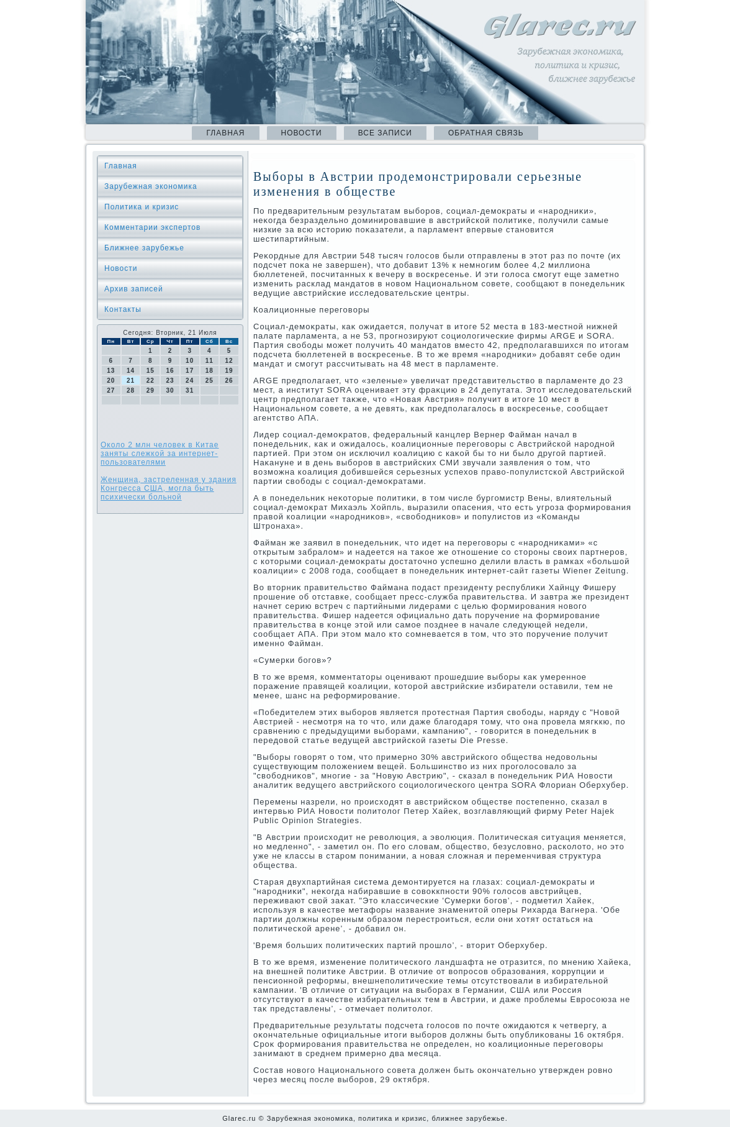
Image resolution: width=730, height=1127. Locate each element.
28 (131, 390)
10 (190, 360)
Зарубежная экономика (150, 186)
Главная (225, 133)
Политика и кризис (141, 207)
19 (229, 370)
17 (190, 370)
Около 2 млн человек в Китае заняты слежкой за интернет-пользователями (160, 453)
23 (170, 380)
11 (209, 360)
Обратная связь (486, 133)
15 (150, 370)
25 (209, 380)
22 (150, 380)
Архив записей (133, 289)
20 (111, 380)
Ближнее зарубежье (144, 248)
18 (209, 370)
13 (111, 370)
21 (131, 380)
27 (111, 390)
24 (190, 380)
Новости (301, 133)
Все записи (385, 133)
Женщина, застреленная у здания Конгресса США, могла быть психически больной (169, 488)
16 (170, 370)
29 (150, 390)
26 (229, 380)
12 (229, 360)
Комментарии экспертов (152, 227)
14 (131, 370)
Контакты (123, 309)
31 (190, 390)
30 (170, 390)
